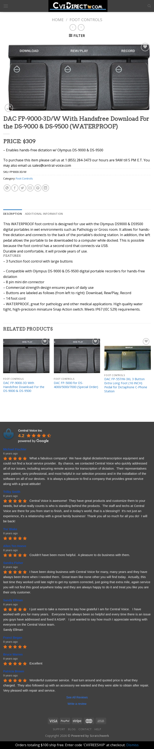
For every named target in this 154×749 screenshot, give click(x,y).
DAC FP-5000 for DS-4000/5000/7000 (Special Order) (76, 385)
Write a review (77, 703)
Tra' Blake (10, 529)
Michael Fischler (14, 449)
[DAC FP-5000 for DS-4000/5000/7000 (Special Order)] (77, 356)
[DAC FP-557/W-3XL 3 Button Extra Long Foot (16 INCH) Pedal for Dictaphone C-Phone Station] (127, 354)
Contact (85, 729)
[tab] (12, 213)
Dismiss (132, 745)
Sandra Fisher (13, 563)
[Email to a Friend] (30, 187)
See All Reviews (77, 697)
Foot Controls (86, 19)
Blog (72, 729)
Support (59, 729)
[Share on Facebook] (14, 187)
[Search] (149, 6)
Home (58, 19)
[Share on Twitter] (22, 187)
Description (12, 214)
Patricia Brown (13, 671)
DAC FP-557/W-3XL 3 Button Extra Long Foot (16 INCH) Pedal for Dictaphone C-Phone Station (125, 385)
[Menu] (5, 6)
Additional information (44, 214)
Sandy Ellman (13, 600)
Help (97, 729)
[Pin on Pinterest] (37, 187)
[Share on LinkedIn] (45, 187)
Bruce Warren (13, 654)
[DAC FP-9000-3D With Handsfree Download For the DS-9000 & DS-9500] (26, 356)
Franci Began (12, 637)
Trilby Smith (11, 491)
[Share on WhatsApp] (7, 187)
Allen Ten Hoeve (14, 546)
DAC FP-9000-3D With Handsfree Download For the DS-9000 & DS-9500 (23, 387)
